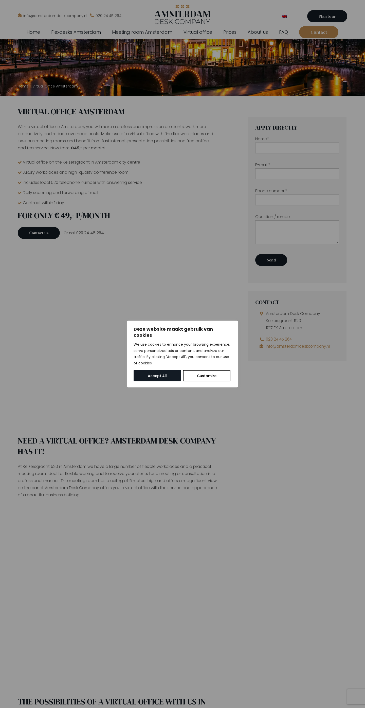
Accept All (157, 375)
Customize (206, 375)
